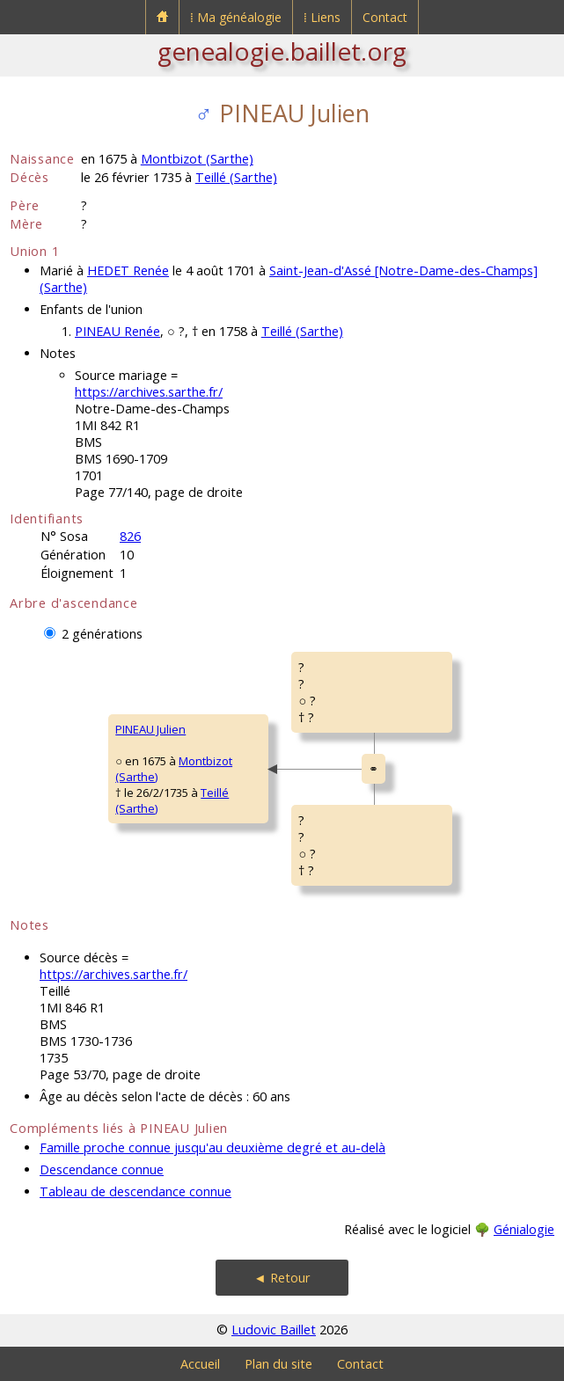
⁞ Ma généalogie (236, 17)
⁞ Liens (322, 17)
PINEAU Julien (150, 729)
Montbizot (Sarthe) (197, 158)
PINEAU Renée (117, 331)
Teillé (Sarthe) (236, 177)
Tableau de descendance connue (135, 1191)
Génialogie (524, 1229)
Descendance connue (102, 1169)
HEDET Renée (128, 270)
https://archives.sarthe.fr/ (149, 392)
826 (130, 536)
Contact (385, 17)
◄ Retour (281, 1277)
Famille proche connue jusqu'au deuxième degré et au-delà (212, 1147)
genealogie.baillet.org (282, 51)
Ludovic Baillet (273, 1329)
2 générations (102, 633)
